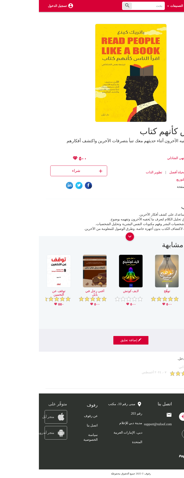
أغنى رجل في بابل (55, 292)
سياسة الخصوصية (52, 437)
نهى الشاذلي (136, 158)
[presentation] (173, 246)
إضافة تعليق (92, 340)
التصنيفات (136, 6)
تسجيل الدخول (18, 6)
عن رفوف (52, 416)
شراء (49, 171)
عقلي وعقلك (164, 291)
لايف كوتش (92, 291)
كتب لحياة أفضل (141, 172)
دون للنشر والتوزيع (150, 179)
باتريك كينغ (154, 158)
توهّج (128, 291)
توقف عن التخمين (20, 292)
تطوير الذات (115, 172)
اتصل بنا (53, 425)
